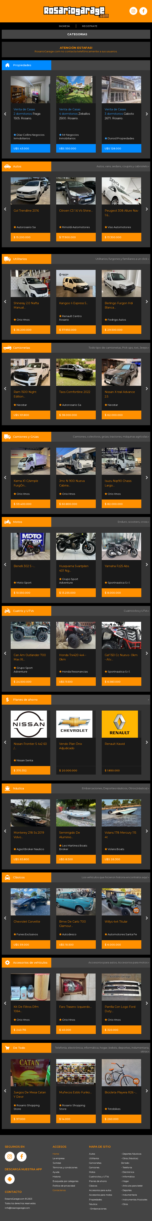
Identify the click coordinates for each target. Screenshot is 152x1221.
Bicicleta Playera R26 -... (121, 1092)
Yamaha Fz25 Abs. (117, 566)
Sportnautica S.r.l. (117, 582)
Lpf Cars (20, 227)
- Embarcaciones (97, 1208)
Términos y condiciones (65, 1167)
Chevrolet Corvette (27, 921)
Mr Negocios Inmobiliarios (114, 136)
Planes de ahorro (98, 1181)
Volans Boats (114, 849)
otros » (145, 1051)
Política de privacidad (64, 1185)
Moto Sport (22, 582)
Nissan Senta (23, 760)
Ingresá (64, 26)
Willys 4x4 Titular (116, 921)
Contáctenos (59, 1190)
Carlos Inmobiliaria (27, 138)
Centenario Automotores (22, 403)
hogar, (104, 1047)
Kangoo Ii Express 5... (119, 303)
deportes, (124, 1047)
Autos (92, 1153)
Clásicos (93, 1185)
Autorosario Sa (70, 227)
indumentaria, (140, 1047)
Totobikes (112, 1108)
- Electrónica (127, 1172)
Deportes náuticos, (115, 788)
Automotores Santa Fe (121, 934)
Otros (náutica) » (138, 788)
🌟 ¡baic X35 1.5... (24, 392)
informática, (92, 1047)
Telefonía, (61, 1047)
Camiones (94, 1167)
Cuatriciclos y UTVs (99, 1176)
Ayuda (56, 1172)
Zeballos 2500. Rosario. (120, 114)
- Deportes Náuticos (131, 1153)
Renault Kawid (115, 744)
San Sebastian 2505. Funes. (29, 114)
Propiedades (95, 1199)
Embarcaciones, (92, 788)
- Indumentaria (129, 1194)
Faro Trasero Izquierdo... (75, 1007)
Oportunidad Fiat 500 (28, 210)
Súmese (57, 1163)
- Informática (128, 1176)
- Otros (124, 1204)
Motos (92, 1172)
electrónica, (76, 1047)
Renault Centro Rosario (116, 317)
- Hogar (125, 1181)
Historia (57, 1176)
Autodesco (67, 934)
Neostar (65, 404)
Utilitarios (94, 1158)
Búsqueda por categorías (65, 1181)
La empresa (59, 1158)
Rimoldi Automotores (120, 227)
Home (56, 1153)
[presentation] (5, 114)
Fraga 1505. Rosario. (72, 114)
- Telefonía (126, 1167)
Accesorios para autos (100, 1190)
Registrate (89, 26)
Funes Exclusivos (26, 934)
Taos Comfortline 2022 (120, 392)
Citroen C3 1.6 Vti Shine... (121, 210)
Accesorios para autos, (103, 962)
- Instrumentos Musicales (134, 1199)
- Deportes (126, 1190)
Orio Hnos (67, 319)
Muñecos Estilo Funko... (75, 1092)
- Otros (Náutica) (129, 1158)
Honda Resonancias (73, 671)
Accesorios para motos (132, 962)
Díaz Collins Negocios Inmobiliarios (74, 136)
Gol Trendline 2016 (71, 210)
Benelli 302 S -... (24, 566)
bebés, (113, 1047)
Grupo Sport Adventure (68, 580)
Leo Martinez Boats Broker (73, 847)
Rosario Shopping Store (27, 1107)
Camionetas (95, 1163)
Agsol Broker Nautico (29, 849)
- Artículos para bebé (131, 1185)
